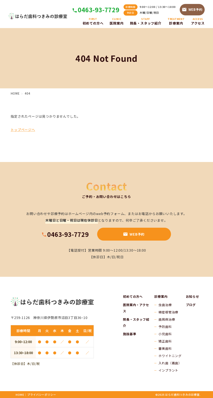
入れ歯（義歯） (170, 363)
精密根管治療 (168, 312)
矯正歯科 (165, 341)
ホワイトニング (170, 356)
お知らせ (192, 296)
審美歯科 (165, 348)
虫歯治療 (165, 305)
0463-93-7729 (98, 10)
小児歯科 (165, 334)
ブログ (191, 305)
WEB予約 (192, 9)
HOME (20, 394)
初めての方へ (133, 296)
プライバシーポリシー (41, 394)
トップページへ (23, 129)
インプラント (168, 370)
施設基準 (129, 334)
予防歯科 (165, 326)
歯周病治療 (167, 319)
